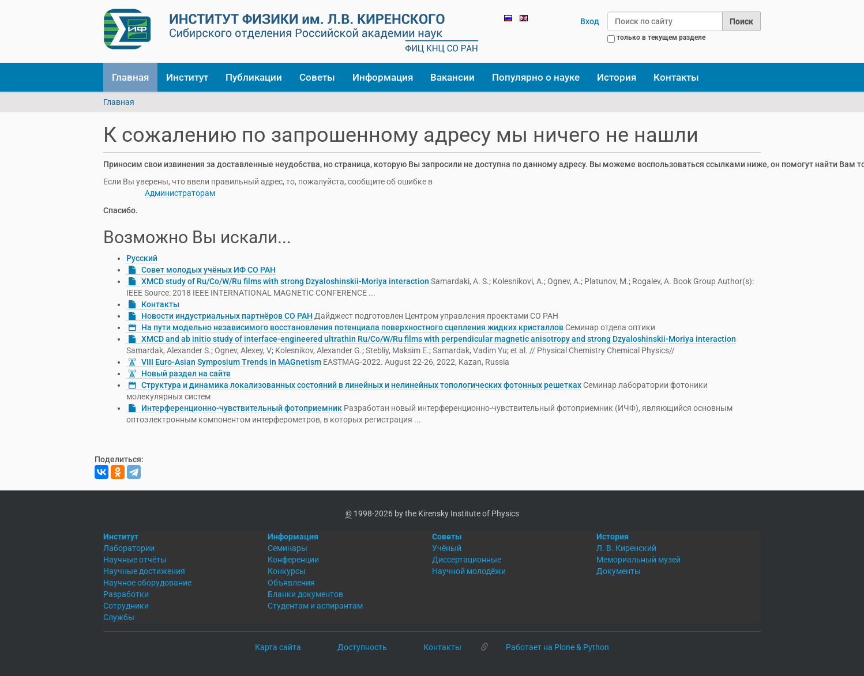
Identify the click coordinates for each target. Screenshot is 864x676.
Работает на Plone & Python (557, 647)
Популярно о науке (536, 77)
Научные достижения (144, 571)
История (616, 77)
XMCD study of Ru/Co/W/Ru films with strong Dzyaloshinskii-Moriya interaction (285, 281)
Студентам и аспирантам (315, 605)
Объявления (291, 582)
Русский (141, 258)
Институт (187, 77)
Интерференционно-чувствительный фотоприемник (241, 408)
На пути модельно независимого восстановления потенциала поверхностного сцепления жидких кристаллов (352, 327)
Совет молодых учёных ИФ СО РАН (208, 269)
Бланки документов (305, 594)
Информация (382, 77)
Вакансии (452, 77)
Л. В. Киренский (626, 548)
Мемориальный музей (638, 559)
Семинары (287, 548)
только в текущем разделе (661, 37)
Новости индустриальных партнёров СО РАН (227, 315)
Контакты (676, 77)
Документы (618, 571)
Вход (589, 21)
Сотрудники (126, 605)
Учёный (446, 548)
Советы (317, 77)
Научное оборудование (147, 582)
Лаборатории (129, 548)
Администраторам (180, 193)
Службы (118, 617)
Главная (130, 77)
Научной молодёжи (469, 571)
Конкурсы (287, 571)
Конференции (293, 559)
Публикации (254, 77)
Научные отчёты (135, 559)
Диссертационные (466, 559)
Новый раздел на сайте (186, 373)
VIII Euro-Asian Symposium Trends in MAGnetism (231, 362)
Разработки (126, 594)
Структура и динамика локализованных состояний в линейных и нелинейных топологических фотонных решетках (361, 385)
